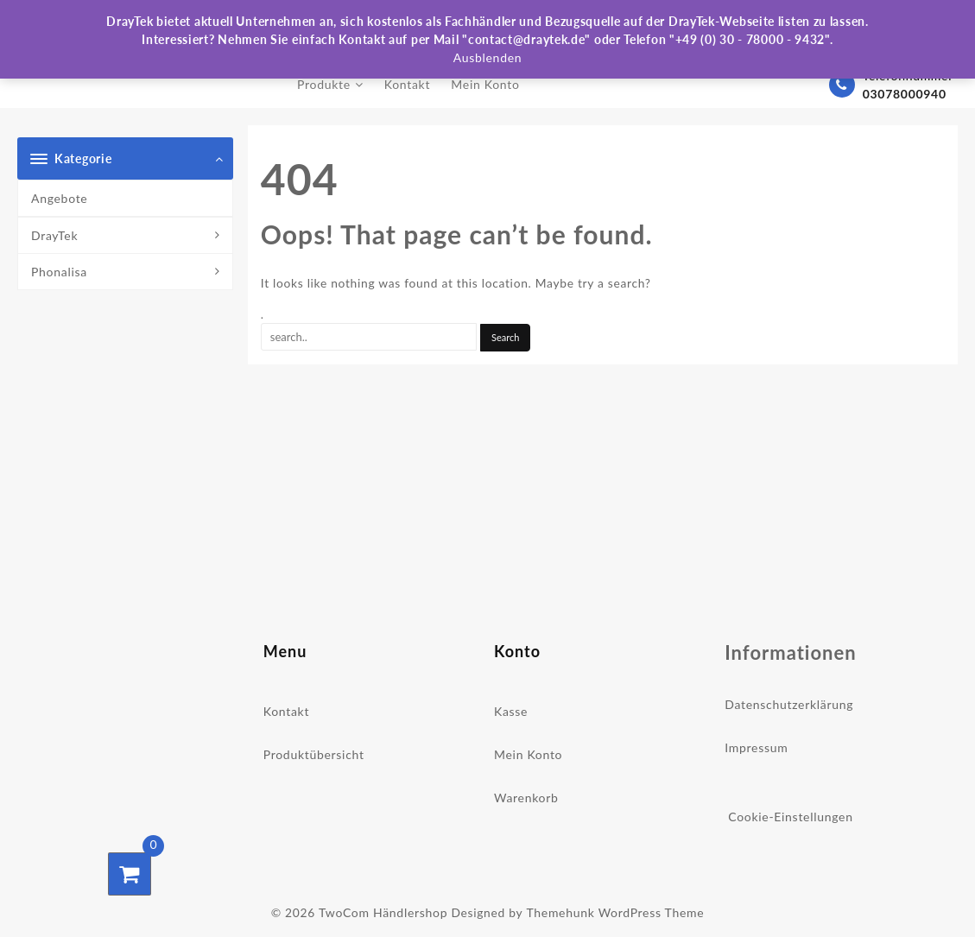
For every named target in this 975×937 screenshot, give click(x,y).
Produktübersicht (313, 754)
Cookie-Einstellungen (790, 816)
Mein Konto (528, 754)
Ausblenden (487, 57)
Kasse (511, 711)
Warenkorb (526, 797)
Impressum (756, 747)
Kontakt (286, 711)
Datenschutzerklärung (789, 704)
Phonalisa (59, 271)
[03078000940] (841, 84)
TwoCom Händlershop (383, 911)
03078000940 (905, 93)
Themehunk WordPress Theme (616, 911)
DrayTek (54, 235)
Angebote (59, 198)
